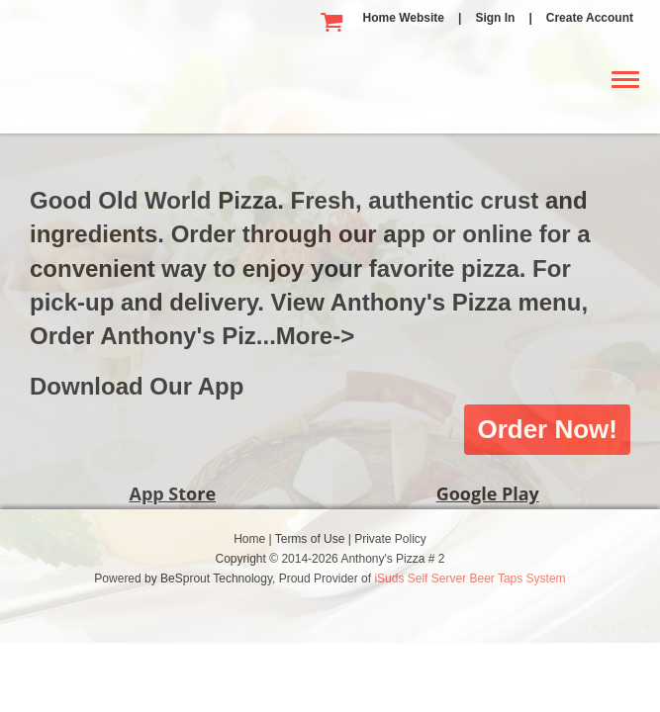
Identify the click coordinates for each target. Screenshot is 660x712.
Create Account (589, 18)
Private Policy (390, 539)
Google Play (487, 493)
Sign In (495, 18)
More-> (315, 335)
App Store (172, 493)
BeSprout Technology (216, 578)
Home (251, 539)
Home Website (403, 18)
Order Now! (547, 429)
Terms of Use (311, 539)
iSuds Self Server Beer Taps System (469, 578)
